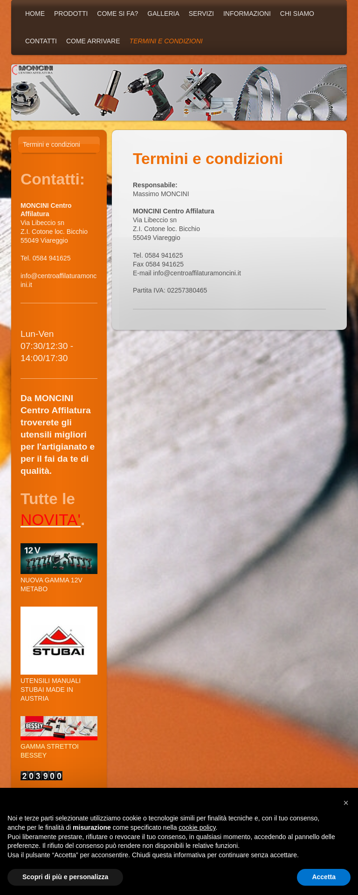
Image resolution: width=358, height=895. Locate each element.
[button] (345, 802)
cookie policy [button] (197, 827)
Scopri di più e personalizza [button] (65, 877)
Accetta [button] (324, 877)
